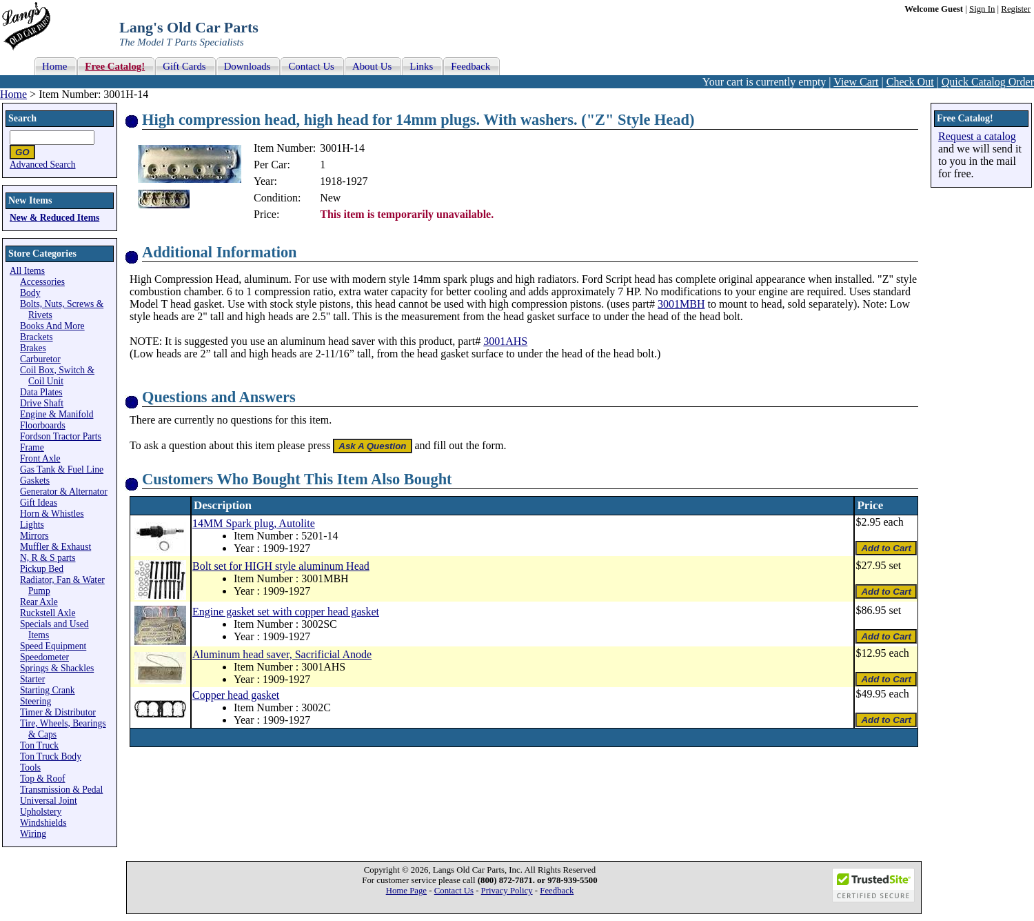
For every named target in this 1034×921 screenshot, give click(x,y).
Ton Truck (39, 745)
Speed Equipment (53, 646)
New (330, 198)
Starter (32, 679)
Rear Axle (39, 602)
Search (22, 118)
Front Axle (40, 458)
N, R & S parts (47, 558)
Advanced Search (43, 164)
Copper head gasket (235, 695)
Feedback (557, 890)
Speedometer (44, 657)
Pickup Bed (41, 569)
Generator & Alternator (64, 491)
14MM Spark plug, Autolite (253, 523)
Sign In (982, 9)
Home (13, 94)
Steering (35, 701)
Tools (30, 767)
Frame (32, 447)
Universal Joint (48, 800)
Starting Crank (47, 690)
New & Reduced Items (54, 217)
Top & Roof (42, 778)
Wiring (33, 834)
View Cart (855, 82)
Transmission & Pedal (61, 789)
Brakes (33, 348)
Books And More (52, 326)
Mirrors (34, 536)
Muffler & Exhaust (55, 547)
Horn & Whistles (52, 513)
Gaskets (35, 480)
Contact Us (454, 890)
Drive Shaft (41, 403)
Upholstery (40, 811)
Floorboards (42, 425)
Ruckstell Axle (47, 613)
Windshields (43, 823)
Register (1016, 9)
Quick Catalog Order (988, 82)
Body (30, 293)
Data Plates (41, 392)
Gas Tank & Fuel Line (61, 469)
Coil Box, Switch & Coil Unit (57, 375)
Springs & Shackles (57, 668)
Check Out (910, 82)
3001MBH (681, 304)
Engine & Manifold (56, 414)
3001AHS (505, 341)
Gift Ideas (38, 502)
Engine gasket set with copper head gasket (285, 611)
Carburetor (40, 359)
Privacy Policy (507, 890)
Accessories (42, 282)
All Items (27, 271)
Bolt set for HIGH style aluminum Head (280, 566)
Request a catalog (977, 136)
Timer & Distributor (58, 712)
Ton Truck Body (50, 756)
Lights (32, 524)
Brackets (36, 337)
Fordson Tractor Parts (60, 436)
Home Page (406, 890)
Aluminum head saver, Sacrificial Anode (282, 654)
